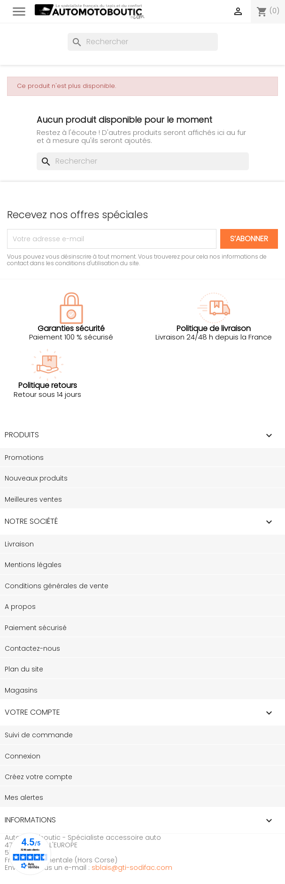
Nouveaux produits (36, 478)
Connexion (22, 756)
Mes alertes (24, 797)
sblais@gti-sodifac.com (132, 867)
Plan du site (24, 669)
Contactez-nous (32, 648)
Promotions (24, 457)
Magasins (21, 690)
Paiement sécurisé (36, 627)
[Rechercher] (143, 42)
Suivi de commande (39, 735)
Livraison (19, 544)
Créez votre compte (38, 776)
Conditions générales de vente (56, 586)
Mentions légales (33, 564)
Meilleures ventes (33, 499)
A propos (20, 606)
